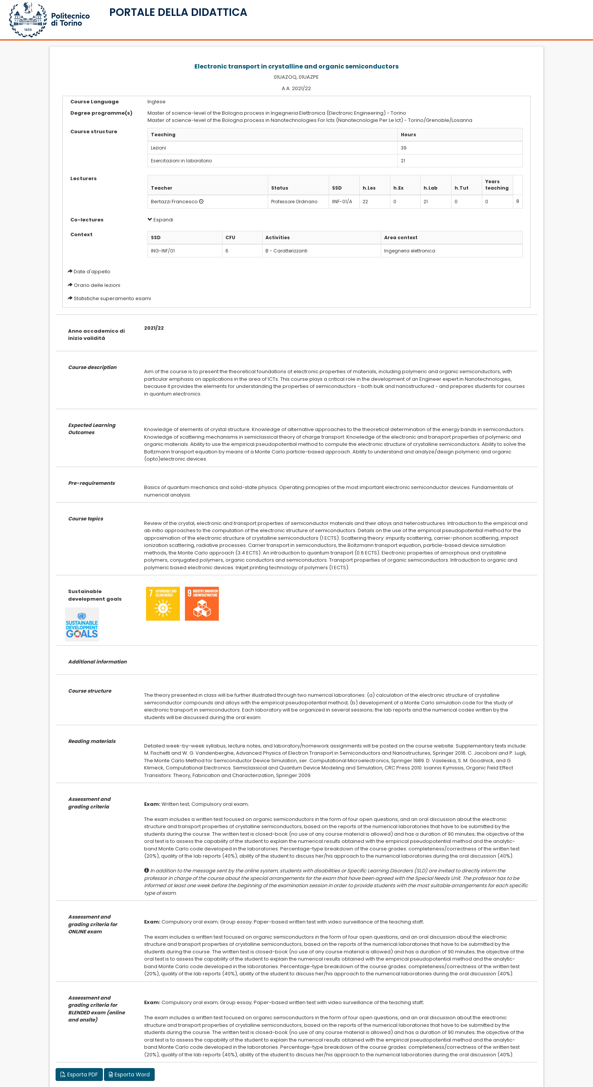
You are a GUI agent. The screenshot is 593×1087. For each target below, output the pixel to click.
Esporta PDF (79, 1074)
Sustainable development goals (95, 595)
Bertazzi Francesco (174, 201)
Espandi (160, 219)
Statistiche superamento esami (112, 298)
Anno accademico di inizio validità (96, 334)
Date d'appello (92, 271)
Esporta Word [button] (129, 1074)
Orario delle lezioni (97, 285)
